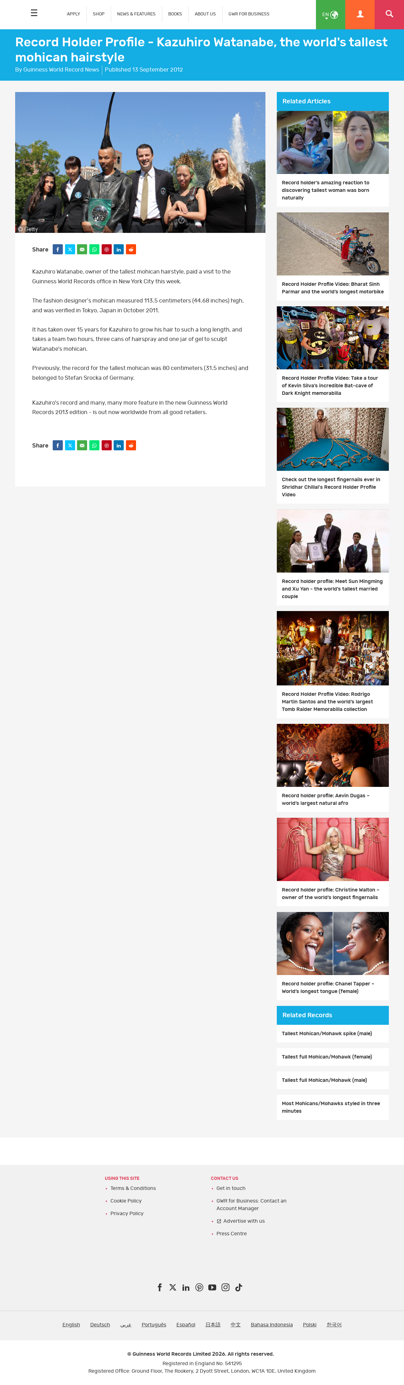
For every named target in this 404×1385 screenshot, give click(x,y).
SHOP (98, 14)
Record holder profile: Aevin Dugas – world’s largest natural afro (326, 799)
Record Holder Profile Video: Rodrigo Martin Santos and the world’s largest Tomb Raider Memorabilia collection (327, 702)
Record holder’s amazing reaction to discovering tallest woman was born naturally (325, 190)
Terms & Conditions (133, 1188)
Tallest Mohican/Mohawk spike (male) (327, 1033)
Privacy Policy (127, 1213)
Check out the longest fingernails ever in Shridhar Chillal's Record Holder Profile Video (331, 487)
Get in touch (231, 1188)
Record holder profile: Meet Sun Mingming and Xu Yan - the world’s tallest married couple (332, 589)
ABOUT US (205, 14)
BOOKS (175, 14)
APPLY (73, 14)
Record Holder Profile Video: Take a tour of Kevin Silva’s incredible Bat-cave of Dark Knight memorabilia (330, 386)
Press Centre (232, 1233)
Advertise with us (244, 1221)
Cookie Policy (126, 1200)
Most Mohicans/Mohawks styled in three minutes (331, 1107)
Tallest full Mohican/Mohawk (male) (324, 1080)
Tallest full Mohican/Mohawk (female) (327, 1056)
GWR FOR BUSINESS (249, 14)
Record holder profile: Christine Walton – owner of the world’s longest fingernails (330, 893)
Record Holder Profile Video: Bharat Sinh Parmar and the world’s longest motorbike (333, 288)
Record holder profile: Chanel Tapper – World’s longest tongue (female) (328, 987)
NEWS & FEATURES (136, 14)
